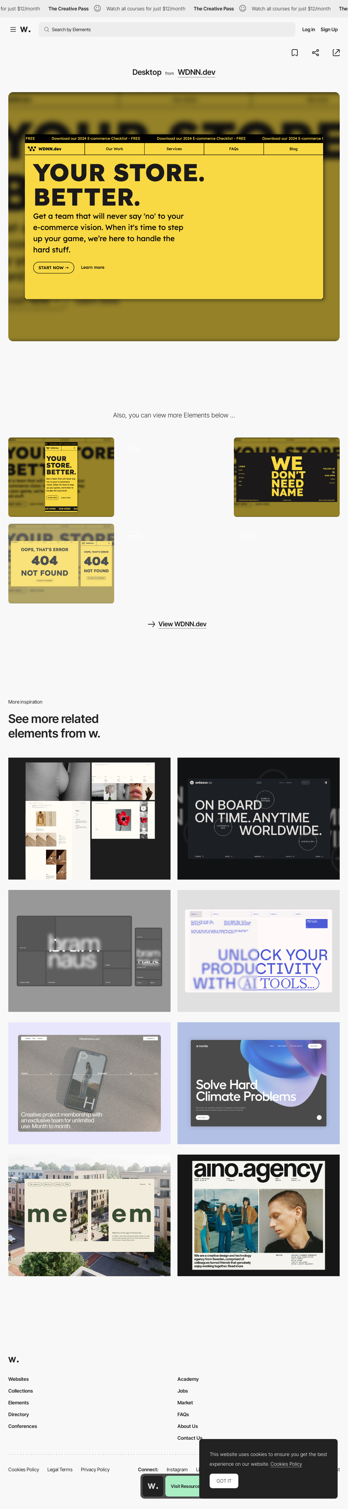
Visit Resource (185, 1486)
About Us (187, 1426)
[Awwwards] (25, 29)
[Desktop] (258, 819)
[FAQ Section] (174, 477)
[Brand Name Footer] (287, 477)
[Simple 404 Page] (61, 563)
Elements (18, 1402)
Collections (20, 1391)
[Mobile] (61, 477)
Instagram (177, 1469)
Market (185, 1402)
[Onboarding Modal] (174, 563)
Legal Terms (60, 1469)
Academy (188, 1379)
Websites (18, 1379)
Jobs (182, 1391)
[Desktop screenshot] (89, 819)
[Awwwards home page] (153, 1486)
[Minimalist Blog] (287, 563)
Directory (18, 1414)
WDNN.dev (197, 72)
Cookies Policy (23, 1469)
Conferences (22, 1426)
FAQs (183, 1414)
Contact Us (189, 1438)
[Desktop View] (258, 1083)
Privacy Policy (95, 1469)
